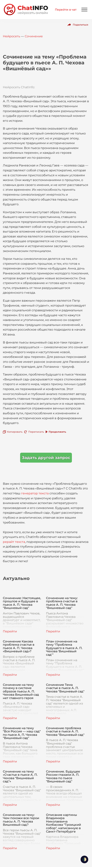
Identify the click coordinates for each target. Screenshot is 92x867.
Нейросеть (11, 36)
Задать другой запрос (46, 457)
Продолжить (57, 431)
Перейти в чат (65, 9)
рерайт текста (14, 542)
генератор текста (35, 493)
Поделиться (80, 24)
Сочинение (34, 36)
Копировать (14, 431)
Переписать (36, 431)
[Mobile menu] (84, 9)
